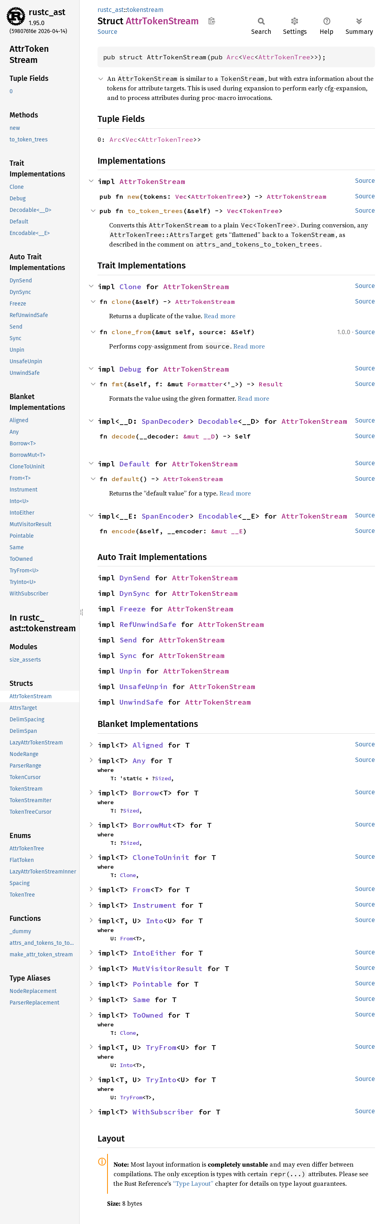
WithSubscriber (163, 1111)
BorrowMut (152, 825)
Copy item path (211, 20)
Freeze (132, 608)
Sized (163, 778)
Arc (232, 57)
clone (121, 302)
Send (128, 639)
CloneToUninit (161, 857)
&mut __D (199, 436)
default (125, 479)
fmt (117, 384)
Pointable (152, 984)
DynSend (134, 577)
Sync (128, 655)
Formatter (205, 384)
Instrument (154, 905)
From (141, 889)
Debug (130, 369)
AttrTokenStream (152, 181)
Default (134, 463)
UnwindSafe (141, 702)
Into (154, 920)
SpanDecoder (165, 421)
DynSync (134, 593)
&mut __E (227, 531)
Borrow (146, 792)
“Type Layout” (193, 1183)
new (133, 196)
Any (139, 760)
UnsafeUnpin (143, 686)
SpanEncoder (165, 516)
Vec (248, 57)
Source (107, 31)
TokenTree (261, 211)
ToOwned (148, 1015)
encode (123, 531)
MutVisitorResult (168, 968)
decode (123, 436)
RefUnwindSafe (147, 624)
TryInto (161, 1079)
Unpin (130, 671)
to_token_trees (155, 211)
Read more (219, 315)
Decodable (218, 421)
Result (271, 384)
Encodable (218, 516)
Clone (130, 286)
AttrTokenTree (284, 57)
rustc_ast (47, 12)
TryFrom (161, 1047)
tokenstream (145, 10)
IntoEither (154, 953)
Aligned (148, 745)
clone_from (131, 332)
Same (141, 999)
